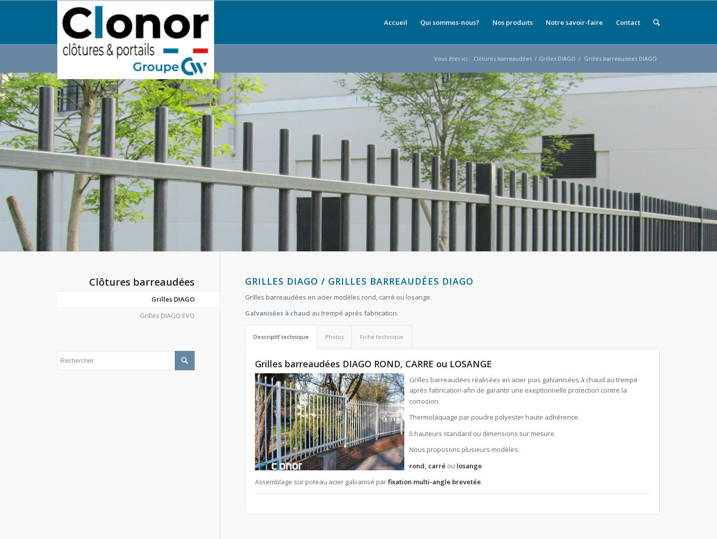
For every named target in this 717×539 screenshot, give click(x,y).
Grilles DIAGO (557, 58)
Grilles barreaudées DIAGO (620, 58)
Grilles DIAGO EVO (167, 315)
